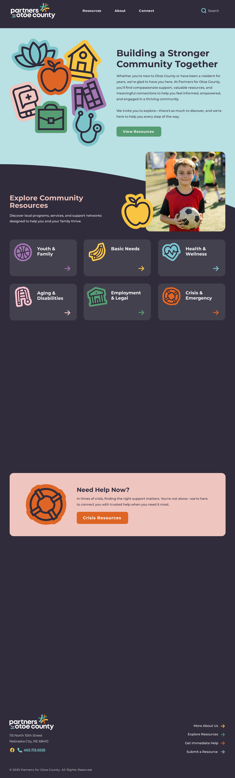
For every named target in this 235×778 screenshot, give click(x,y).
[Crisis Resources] (102, 518)
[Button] (43, 257)
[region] (12, 750)
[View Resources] (138, 132)
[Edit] (67, 268)
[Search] (217, 10)
